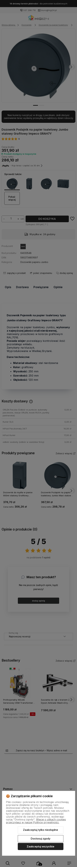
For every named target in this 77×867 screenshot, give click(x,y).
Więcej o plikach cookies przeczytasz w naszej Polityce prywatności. (36, 821)
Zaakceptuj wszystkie (40, 846)
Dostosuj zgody (40, 838)
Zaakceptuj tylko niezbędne (40, 829)
